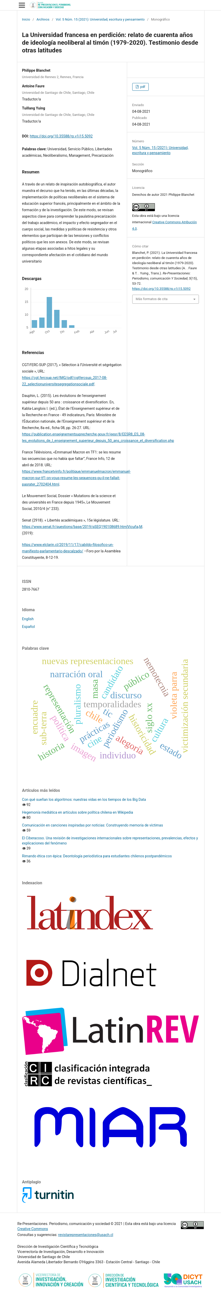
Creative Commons (32, 1229)
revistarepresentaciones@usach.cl (85, 1235)
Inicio (26, 19)
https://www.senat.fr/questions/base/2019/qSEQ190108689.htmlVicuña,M (82, 527)
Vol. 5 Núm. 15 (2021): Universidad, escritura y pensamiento (100, 19)
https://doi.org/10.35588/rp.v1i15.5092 (61, 136)
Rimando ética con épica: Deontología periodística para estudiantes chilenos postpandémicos (97, 856)
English (28, 619)
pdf (142, 87)
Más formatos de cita (152, 299)
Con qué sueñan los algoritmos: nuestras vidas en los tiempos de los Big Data (84, 799)
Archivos (43, 19)
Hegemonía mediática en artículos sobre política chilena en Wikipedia (77, 812)
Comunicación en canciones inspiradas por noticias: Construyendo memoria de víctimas (92, 825)
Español (28, 627)
